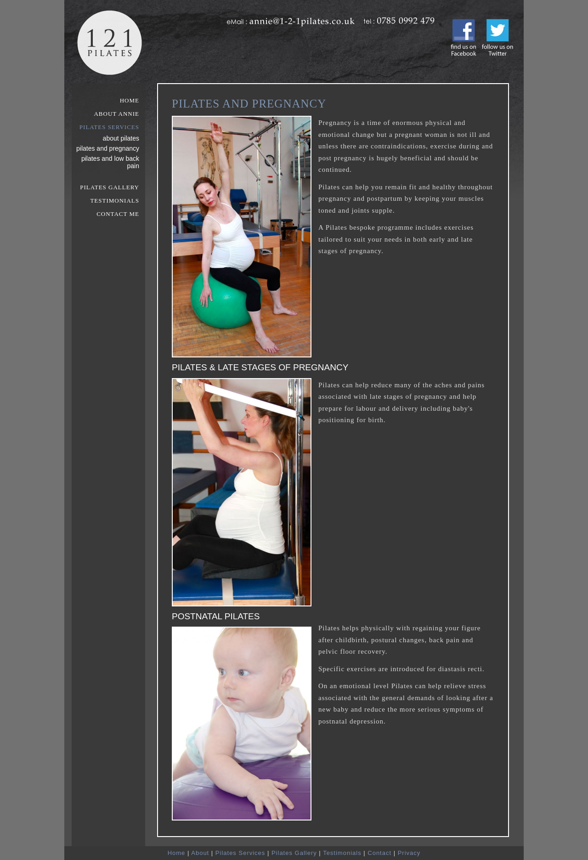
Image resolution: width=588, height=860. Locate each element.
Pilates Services (109, 127)
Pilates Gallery (109, 187)
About (200, 852)
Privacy (409, 852)
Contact (379, 852)
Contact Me (117, 213)
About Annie (116, 113)
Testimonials (114, 200)
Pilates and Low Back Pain (110, 162)
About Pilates (121, 138)
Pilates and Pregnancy (107, 148)
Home (129, 100)
